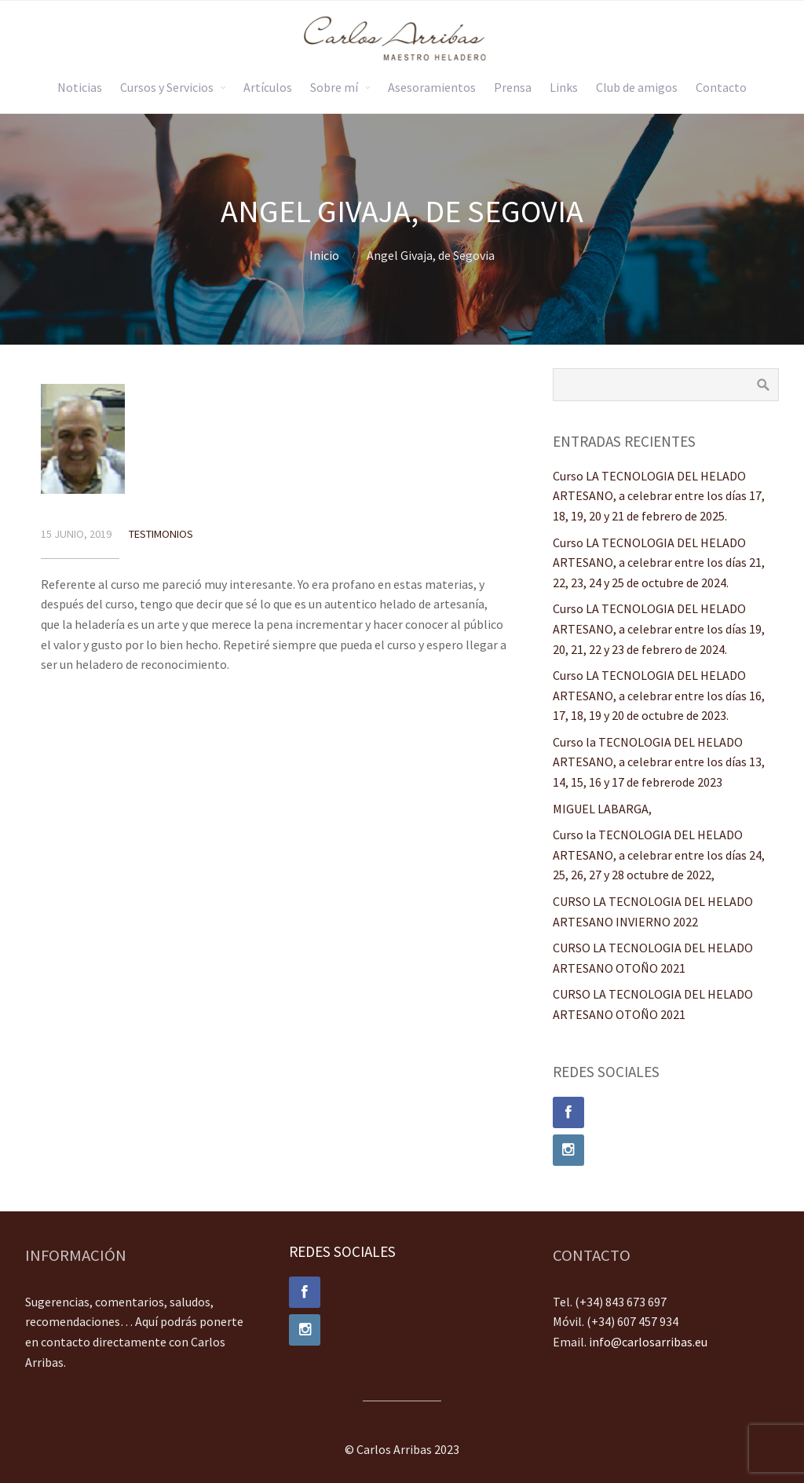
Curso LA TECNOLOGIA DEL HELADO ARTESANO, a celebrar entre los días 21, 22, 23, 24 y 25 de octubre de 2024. (659, 562)
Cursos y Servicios (167, 87)
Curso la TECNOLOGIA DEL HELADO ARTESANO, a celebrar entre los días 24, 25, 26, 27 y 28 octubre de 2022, (659, 854)
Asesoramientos (432, 87)
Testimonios (161, 534)
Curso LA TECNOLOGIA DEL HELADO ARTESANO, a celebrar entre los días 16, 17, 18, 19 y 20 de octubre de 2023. (659, 695)
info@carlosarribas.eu (648, 1342)
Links (564, 87)
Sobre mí (334, 87)
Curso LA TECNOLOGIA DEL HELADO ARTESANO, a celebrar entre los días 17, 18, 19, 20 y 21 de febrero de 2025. (659, 496)
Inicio (324, 255)
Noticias (79, 87)
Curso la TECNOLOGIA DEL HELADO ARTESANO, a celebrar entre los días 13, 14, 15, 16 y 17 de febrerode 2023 (659, 762)
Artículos (267, 87)
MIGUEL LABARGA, (602, 808)
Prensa (513, 87)
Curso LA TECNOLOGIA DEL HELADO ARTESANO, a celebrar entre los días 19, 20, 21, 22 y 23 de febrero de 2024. (659, 628)
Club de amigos (637, 87)
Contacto (721, 87)
